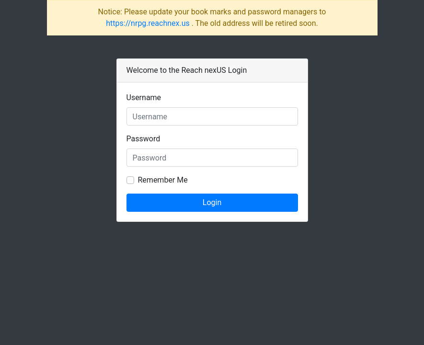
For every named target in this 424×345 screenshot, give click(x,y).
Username (143, 97)
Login (212, 202)
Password (143, 138)
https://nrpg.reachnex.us (148, 23)
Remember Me (163, 179)
